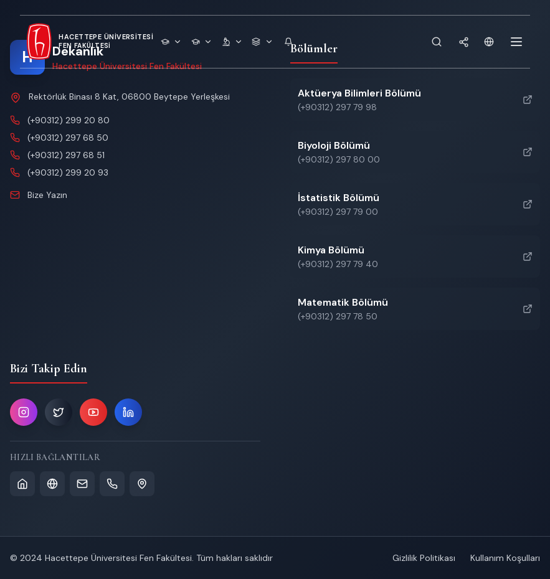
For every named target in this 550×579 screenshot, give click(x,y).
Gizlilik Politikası (423, 557)
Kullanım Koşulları (505, 557)
